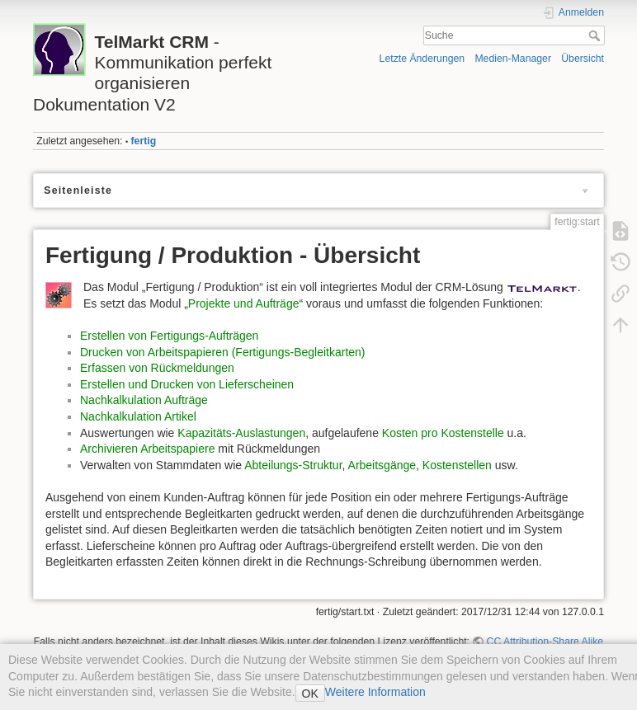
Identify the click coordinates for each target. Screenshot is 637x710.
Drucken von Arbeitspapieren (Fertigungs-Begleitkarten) (223, 352)
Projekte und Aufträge (244, 303)
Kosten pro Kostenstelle (443, 433)
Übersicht (582, 58)
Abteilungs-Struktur (293, 465)
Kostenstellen (457, 465)
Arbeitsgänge (382, 465)
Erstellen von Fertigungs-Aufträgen (169, 335)
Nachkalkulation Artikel (138, 416)
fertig (144, 141)
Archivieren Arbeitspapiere (147, 448)
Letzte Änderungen (422, 58)
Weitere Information (375, 691)
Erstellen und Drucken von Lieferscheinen (187, 384)
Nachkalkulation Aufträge (144, 400)
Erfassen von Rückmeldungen (157, 367)
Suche (596, 35)
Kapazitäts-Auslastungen (241, 433)
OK (310, 693)
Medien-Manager (512, 58)
